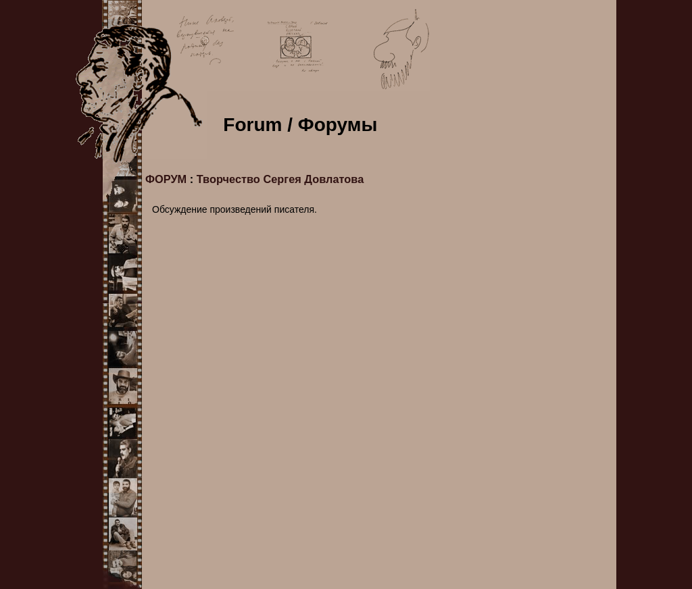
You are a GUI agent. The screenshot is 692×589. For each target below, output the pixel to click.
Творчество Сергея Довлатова (280, 179)
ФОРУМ (166, 179)
